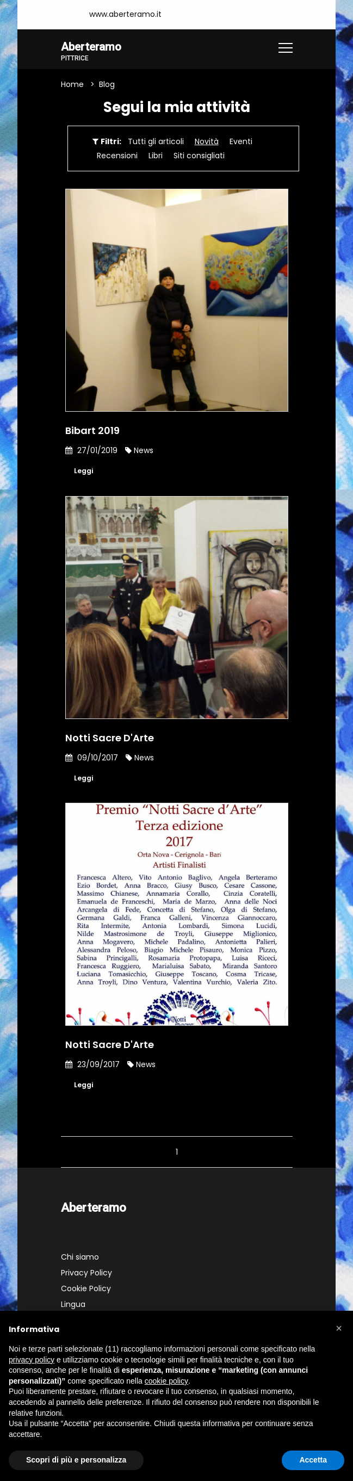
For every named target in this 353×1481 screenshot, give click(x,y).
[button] (339, 1328)
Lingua (73, 1309)
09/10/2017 (91, 759)
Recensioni (117, 156)
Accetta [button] (313, 1459)
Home (72, 85)
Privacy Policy (86, 1278)
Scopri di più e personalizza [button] (76, 1459)
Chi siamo (80, 1262)
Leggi (85, 472)
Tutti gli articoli (156, 142)
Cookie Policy (86, 1293)
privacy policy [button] (31, 1359)
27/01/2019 (91, 451)
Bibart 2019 (92, 431)
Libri (155, 156)
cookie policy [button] (166, 1381)
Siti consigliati (199, 156)
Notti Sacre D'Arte (109, 740)
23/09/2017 (92, 1068)
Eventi (241, 142)
